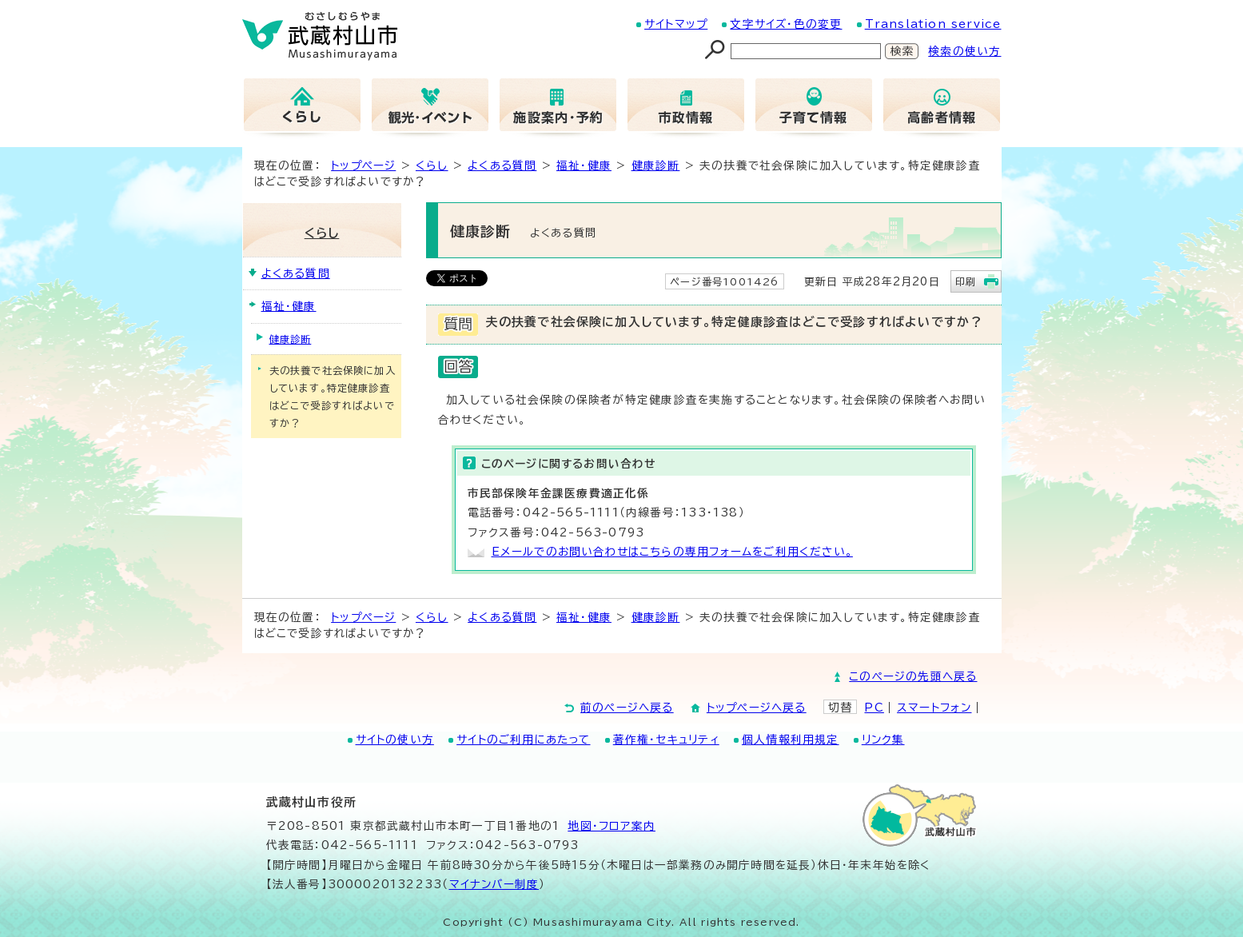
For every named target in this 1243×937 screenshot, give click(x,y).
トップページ (363, 165)
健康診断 (655, 165)
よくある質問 (502, 165)
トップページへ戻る (757, 707)
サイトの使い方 (395, 739)
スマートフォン (934, 707)
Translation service (933, 24)
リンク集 (883, 739)
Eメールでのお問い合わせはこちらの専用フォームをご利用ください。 (672, 551)
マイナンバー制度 (494, 884)
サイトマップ (675, 24)
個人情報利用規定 (790, 739)
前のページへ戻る (627, 707)
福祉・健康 (584, 165)
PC (873, 707)
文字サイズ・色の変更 (786, 24)
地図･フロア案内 (611, 825)
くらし (432, 165)
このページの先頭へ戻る (913, 676)
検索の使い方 (964, 51)
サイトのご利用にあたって (523, 739)
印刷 (965, 281)
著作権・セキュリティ (666, 739)
